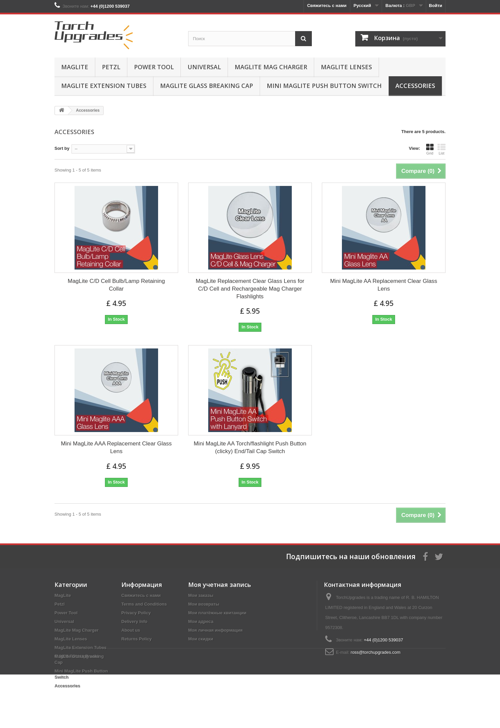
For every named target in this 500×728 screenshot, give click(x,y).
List (442, 149)
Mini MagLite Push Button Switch (324, 86)
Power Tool (154, 67)
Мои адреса (200, 621)
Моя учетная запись (219, 585)
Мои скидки (200, 638)
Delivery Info (134, 621)
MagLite (74, 67)
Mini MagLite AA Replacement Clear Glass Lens (383, 285)
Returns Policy (136, 638)
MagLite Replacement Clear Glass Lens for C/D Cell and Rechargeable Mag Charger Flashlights (250, 289)
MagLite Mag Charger (271, 67)
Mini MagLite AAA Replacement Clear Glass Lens (116, 447)
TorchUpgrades (84, 709)
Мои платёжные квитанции (217, 612)
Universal (204, 67)
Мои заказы (200, 595)
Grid (429, 149)
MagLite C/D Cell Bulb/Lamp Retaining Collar (116, 285)
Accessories (415, 86)
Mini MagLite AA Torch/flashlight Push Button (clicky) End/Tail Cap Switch (250, 447)
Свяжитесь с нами (327, 5)
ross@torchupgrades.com (375, 652)
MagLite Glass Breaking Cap (206, 86)
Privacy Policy (136, 612)
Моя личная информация (215, 630)
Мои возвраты (203, 604)
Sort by (62, 148)
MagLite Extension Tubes (103, 86)
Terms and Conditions (144, 604)
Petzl (111, 67)
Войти (435, 5)
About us (130, 630)
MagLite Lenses (346, 67)
